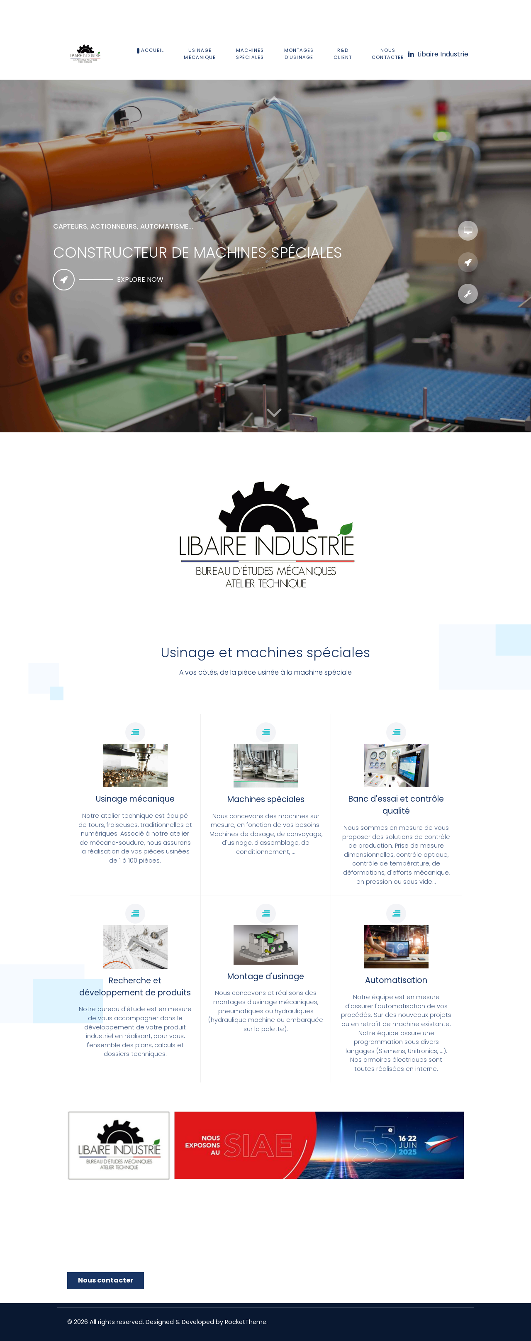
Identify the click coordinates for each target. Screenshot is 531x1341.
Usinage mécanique (135, 799)
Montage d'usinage (265, 976)
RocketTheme (245, 1322)
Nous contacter (105, 1280)
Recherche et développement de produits (135, 986)
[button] (274, 412)
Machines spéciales (265, 799)
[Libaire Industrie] (437, 54)
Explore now (140, 279)
